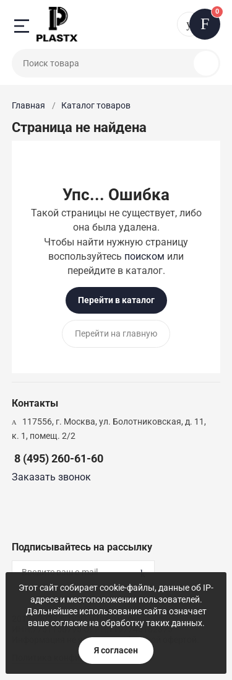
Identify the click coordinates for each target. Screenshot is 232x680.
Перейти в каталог (116, 300)
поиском (144, 256)
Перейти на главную (116, 333)
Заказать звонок (51, 477)
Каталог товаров (96, 105)
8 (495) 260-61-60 (58, 458)
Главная (28, 105)
